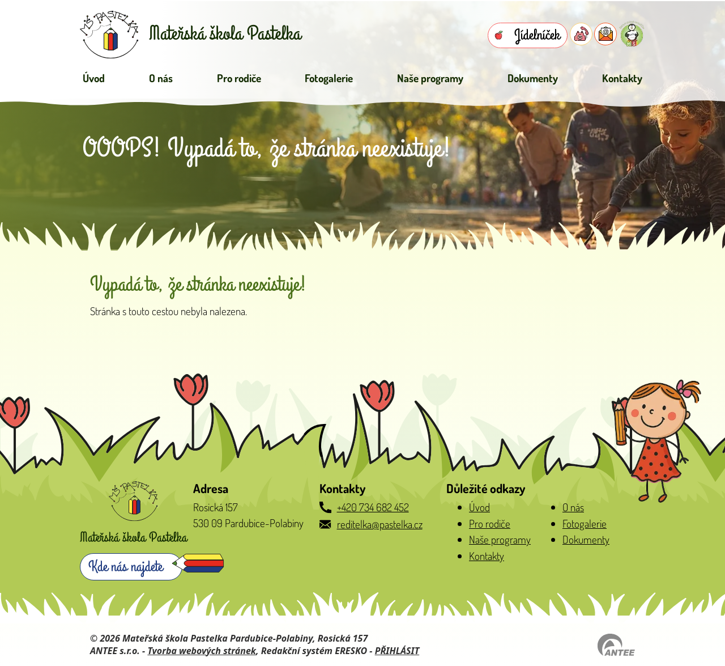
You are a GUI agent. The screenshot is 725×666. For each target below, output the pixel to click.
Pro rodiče (239, 78)
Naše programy (430, 78)
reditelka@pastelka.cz (380, 524)
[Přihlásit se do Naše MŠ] (632, 33)
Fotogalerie (329, 78)
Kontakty (622, 78)
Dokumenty (533, 78)
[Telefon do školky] (581, 34)
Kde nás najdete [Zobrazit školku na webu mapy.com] (125, 567)
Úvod (94, 78)
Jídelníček (537, 35)
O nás (161, 78)
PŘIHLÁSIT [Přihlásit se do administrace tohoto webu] (397, 650)
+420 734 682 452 (373, 507)
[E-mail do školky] (605, 34)
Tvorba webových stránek (201, 650)
